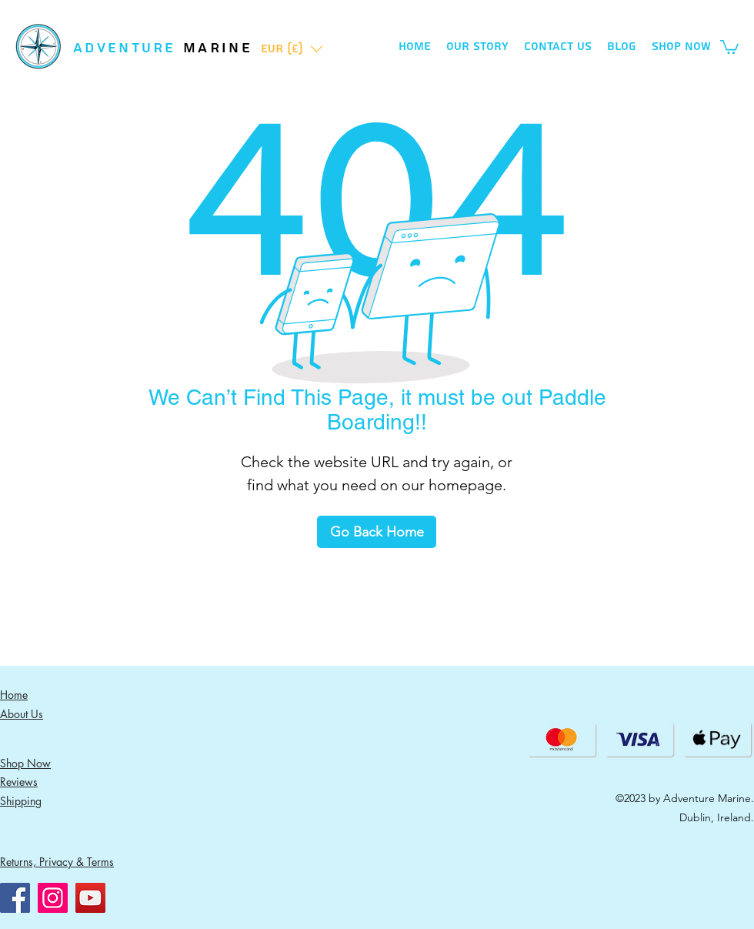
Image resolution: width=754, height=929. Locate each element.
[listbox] (292, 48)
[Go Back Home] (376, 532)
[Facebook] (15, 898)
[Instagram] (53, 898)
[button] (292, 48)
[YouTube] (90, 898)
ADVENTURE (128, 48)
